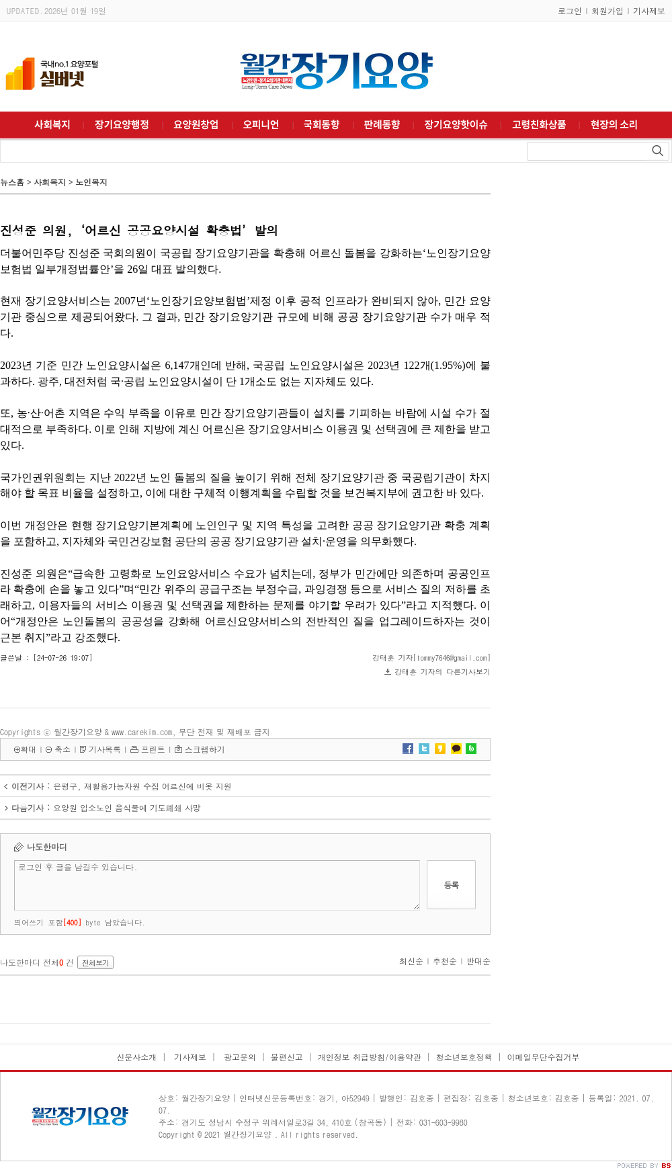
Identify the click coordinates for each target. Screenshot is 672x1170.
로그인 (570, 10)
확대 (28, 749)
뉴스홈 (12, 181)
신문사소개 (136, 1056)
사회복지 (50, 181)
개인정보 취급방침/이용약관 (369, 1056)
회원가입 (607, 10)
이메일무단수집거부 (543, 1056)
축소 (62, 749)
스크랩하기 (205, 749)
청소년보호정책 (464, 1056)
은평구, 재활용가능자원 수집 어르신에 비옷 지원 (142, 786)
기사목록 (105, 749)
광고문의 (238, 1056)
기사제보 (649, 10)
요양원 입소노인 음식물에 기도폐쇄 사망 (127, 807)
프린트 (153, 749)
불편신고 (287, 1056)
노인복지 (91, 181)
